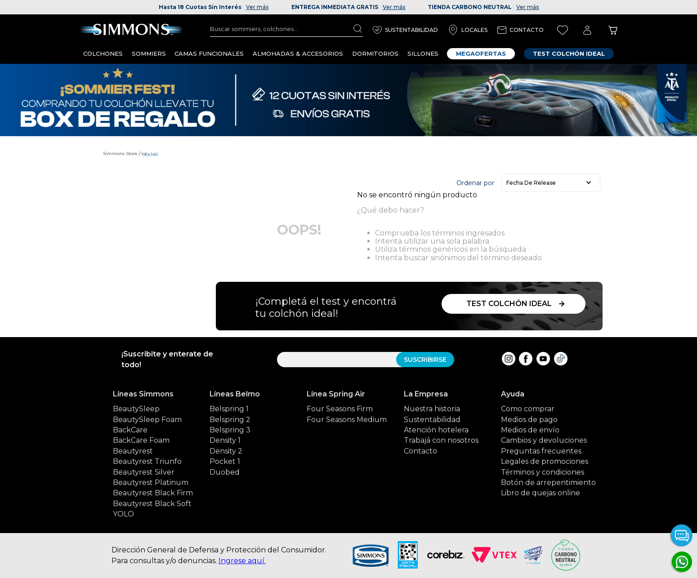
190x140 (149, 154)
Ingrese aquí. (242, 560)
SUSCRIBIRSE (425, 360)
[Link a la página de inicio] (121, 154)
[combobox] (286, 28)
